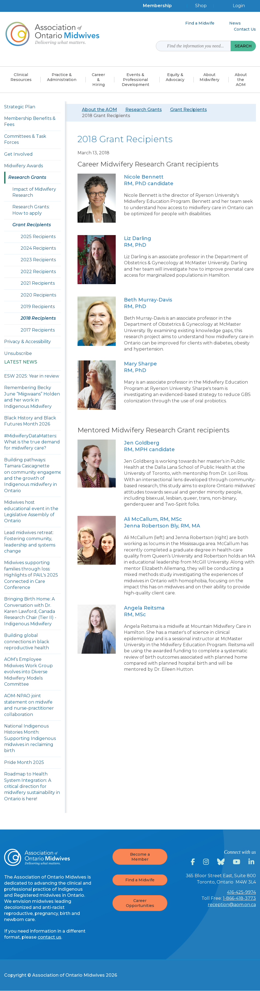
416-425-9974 (241, 892)
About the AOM (99, 109)
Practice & (61, 77)
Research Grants (143, 109)
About (209, 77)
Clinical (21, 77)
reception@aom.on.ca (232, 904)
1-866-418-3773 (239, 898)
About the (241, 79)
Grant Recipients (188, 109)
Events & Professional (135, 79)
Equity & (175, 77)
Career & (98, 79)
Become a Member (140, 857)
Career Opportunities (140, 903)
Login (239, 5)
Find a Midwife (139, 879)
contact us (49, 937)
